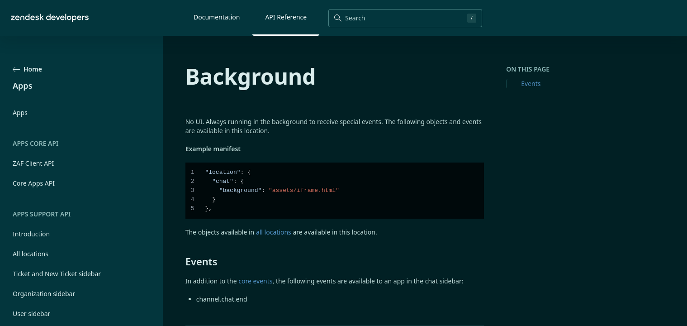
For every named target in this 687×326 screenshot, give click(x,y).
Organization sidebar (44, 293)
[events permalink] (180, 261)
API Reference (286, 17)
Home (27, 69)
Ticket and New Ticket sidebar (57, 273)
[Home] (49, 18)
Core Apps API (34, 183)
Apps (20, 112)
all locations (273, 232)
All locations (30, 253)
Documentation (217, 17)
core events (255, 281)
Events (530, 83)
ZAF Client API (33, 163)
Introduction (31, 234)
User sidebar (31, 313)
